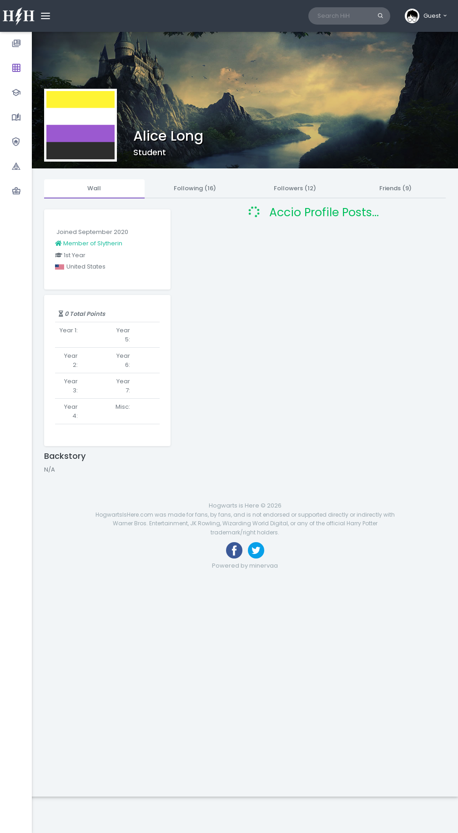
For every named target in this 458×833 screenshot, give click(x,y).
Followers (295, 188)
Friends (395, 188)
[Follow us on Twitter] (256, 550)
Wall (94, 188)
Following (195, 188)
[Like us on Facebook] (234, 550)
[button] (426, 16)
